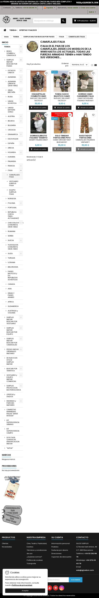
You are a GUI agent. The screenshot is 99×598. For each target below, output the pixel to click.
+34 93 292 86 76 (30, 8)
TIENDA (12, 30)
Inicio (5, 42)
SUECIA (11, 240)
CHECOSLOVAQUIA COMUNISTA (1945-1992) (15, 225)
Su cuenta (57, 537)
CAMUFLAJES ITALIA (14, 176)
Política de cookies (35, 560)
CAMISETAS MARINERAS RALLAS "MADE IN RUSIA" (12, 412)
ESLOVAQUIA (13, 139)
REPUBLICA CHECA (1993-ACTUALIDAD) (13, 215)
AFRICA (11, 302)
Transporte (31, 563)
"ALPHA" (10, 448)
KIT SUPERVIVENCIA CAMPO (13, 431)
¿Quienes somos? (34, 557)
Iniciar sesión (72, 8)
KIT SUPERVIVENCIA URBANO (13, 422)
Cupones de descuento (61, 557)
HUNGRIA (11, 157)
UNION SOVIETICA (12, 102)
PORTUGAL (12, 207)
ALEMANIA (12, 77)
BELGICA (11, 121)
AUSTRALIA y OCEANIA (13, 312)
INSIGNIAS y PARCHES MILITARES (11, 403)
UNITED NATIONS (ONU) (11, 110)
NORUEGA (12, 198)
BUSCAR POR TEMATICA (12, 369)
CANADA (11, 284)
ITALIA (10, 170)
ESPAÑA (11, 143)
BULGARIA (12, 125)
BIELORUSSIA (13, 267)
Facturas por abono (59, 550)
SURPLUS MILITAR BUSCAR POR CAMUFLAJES (12, 341)
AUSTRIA (11, 116)
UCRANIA (11, 262)
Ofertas (5, 543)
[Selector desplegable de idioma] (50, 8)
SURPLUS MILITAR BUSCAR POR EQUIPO (12, 331)
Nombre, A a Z (80, 64)
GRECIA (11, 148)
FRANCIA (11, 166)
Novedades (7, 547)
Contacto (7, 8)
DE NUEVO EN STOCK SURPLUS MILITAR (12, 361)
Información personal (60, 543)
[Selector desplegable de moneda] (93, 12)
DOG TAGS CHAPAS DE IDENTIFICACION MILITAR (13, 440)
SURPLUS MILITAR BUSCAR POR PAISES (12, 63)
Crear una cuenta (88, 8)
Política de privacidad (22, 585)
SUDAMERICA (13, 306)
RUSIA (10, 96)
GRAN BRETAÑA (11, 91)
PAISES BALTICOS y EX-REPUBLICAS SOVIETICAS (13, 275)
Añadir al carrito (38, 108)
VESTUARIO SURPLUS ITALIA (13, 183)
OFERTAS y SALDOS (28, 30)
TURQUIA (11, 258)
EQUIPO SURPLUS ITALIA (12, 192)
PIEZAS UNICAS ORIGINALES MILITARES (13, 351)
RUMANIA (11, 231)
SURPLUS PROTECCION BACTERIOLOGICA (14, 388)
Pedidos (54, 547)
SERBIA (10, 236)
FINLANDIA (12, 161)
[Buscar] (49, 20)
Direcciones (56, 553)
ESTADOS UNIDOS (11, 71)
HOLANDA (12, 152)
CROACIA (12, 130)
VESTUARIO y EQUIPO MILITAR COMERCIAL (12, 378)
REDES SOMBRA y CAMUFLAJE (11, 53)
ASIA (10, 288)
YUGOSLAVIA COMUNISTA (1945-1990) (13, 247)
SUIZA (10, 253)
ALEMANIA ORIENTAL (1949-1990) (13, 83)
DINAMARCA (13, 134)
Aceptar (25, 590)
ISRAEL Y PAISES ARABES (11, 295)
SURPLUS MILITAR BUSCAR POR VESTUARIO (12, 320)
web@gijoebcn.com (85, 570)
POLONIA (11, 203)
